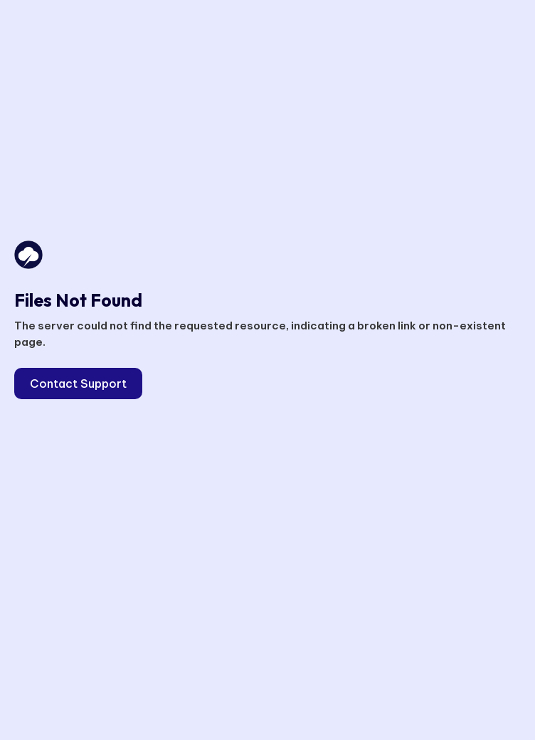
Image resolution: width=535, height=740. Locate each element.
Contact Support (78, 383)
